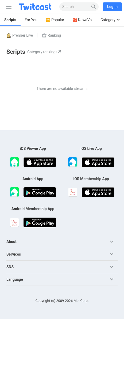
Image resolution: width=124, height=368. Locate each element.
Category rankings (44, 52)
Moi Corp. (80, 301)
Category (110, 20)
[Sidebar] (7, 6)
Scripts (10, 20)
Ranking (51, 35)
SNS (10, 267)
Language (14, 279)
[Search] (94, 6)
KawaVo (82, 20)
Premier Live (19, 35)
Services (13, 254)
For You (31, 20)
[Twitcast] (36, 6)
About (11, 242)
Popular (55, 20)
